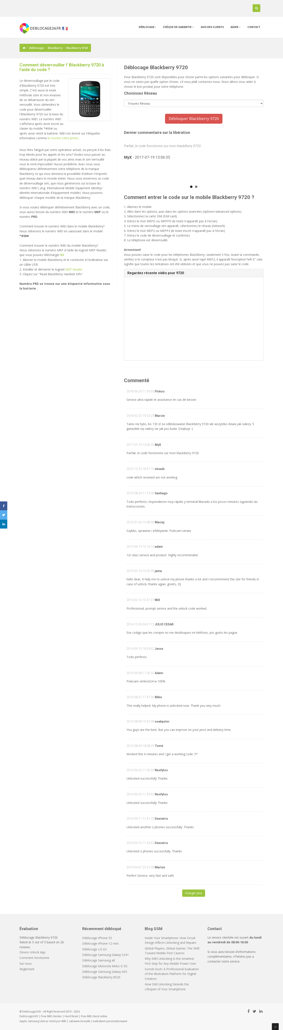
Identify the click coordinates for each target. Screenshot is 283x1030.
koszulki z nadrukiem (93, 1021)
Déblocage (147, 27)
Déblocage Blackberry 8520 (101, 977)
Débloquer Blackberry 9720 (194, 118)
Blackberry (55, 48)
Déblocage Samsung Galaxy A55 (104, 972)
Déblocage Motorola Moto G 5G (104, 966)
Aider (236, 27)
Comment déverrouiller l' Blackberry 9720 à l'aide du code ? (61, 67)
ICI (62, 255)
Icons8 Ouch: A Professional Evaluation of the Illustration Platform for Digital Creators (172, 974)
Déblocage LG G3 (94, 949)
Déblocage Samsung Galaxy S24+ (105, 955)
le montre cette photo (63, 138)
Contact (253, 27)
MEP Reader (73, 269)
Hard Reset (71, 1016)
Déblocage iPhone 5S (97, 938)
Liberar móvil (48, 1021)
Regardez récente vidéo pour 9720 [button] (155, 273)
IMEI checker (54, 1016)
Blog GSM (153, 928)
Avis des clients (212, 27)
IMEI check (93, 1016)
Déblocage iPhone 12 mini (100, 943)
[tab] (194, 273)
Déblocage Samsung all (98, 960)
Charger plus (193, 893)
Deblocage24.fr (28, 1016)
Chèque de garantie (178, 27)
